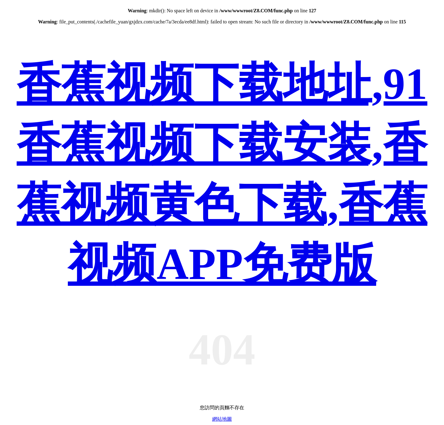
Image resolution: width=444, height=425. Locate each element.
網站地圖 (222, 419)
